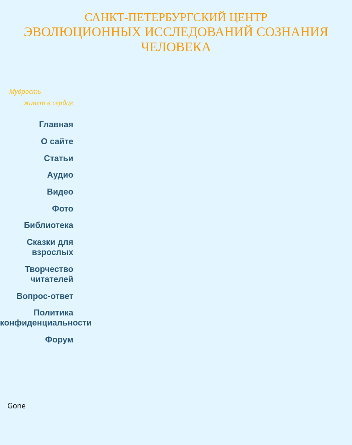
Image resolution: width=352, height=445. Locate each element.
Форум (59, 339)
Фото (62, 208)
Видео (60, 191)
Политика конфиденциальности (41, 317)
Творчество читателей (49, 274)
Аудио (60, 174)
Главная (56, 124)
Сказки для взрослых (50, 247)
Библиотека (48, 225)
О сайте (57, 141)
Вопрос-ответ (44, 296)
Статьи (58, 158)
